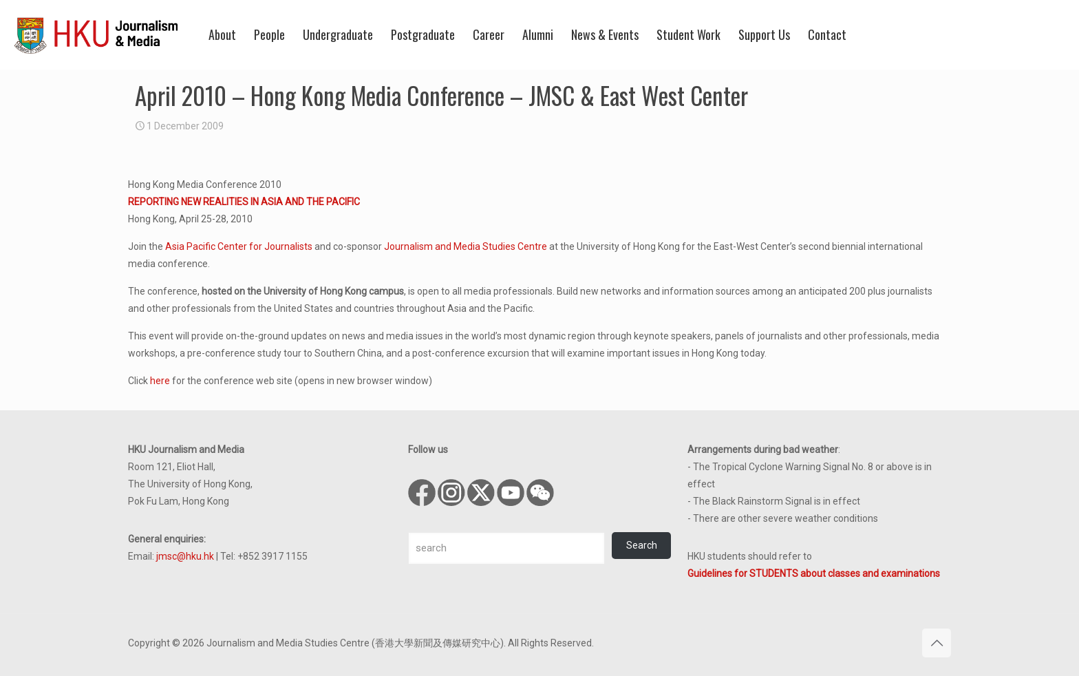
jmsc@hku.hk (185, 556)
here (160, 380)
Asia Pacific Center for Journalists (238, 246)
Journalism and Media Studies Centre (465, 246)
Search (641, 545)
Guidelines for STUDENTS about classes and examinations (813, 573)
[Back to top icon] (936, 643)
